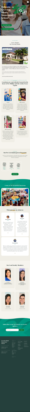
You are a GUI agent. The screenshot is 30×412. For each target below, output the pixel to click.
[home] (6, 2)
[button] (28, 2)
